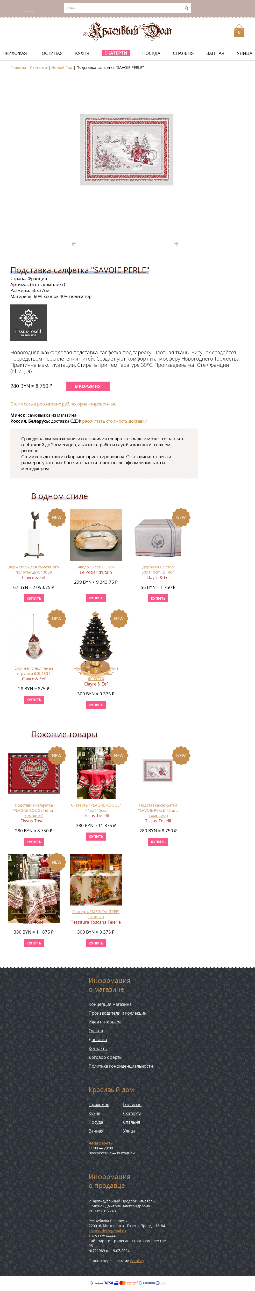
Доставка (98, 1039)
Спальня (183, 53)
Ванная (215, 53)
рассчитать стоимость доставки (114, 421)
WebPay (137, 1260)
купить (33, 598)
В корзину (88, 386)
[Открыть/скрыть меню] (29, 9)
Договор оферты (105, 1057)
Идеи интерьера (105, 1022)
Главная (18, 67)
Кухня (82, 53)
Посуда (151, 53)
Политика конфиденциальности (121, 1066)
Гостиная (51, 53)
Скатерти (115, 53)
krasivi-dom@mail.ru (107, 1230)
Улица (244, 53)
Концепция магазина (110, 1004)
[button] (203, 82)
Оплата (96, 1031)
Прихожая (15, 53)
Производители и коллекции (118, 1013)
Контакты (98, 1048)
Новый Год (61, 67)
